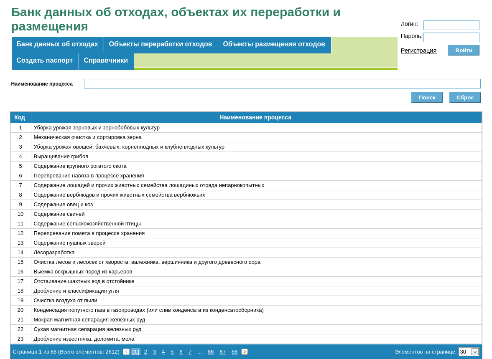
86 (211, 352)
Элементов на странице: (425, 352)
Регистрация (419, 50)
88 (234, 352)
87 (223, 352)
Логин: (409, 23)
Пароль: (412, 36)
